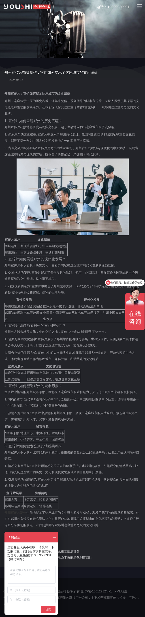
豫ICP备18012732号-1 (96, 591)
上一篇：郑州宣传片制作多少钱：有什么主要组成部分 (42, 551)
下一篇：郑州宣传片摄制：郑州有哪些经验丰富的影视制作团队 (48, 557)
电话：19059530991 (110, 7)
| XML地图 (120, 591)
